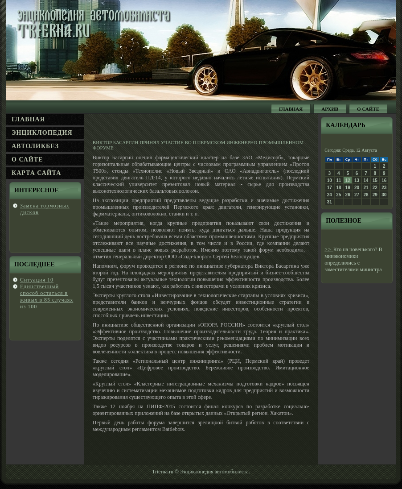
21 (365, 187)
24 (329, 194)
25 (338, 194)
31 (329, 201)
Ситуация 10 (36, 280)
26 (347, 194)
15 (375, 180)
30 (383, 194)
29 (375, 194)
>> (328, 249)
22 (375, 187)
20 (356, 187)
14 (365, 180)
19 (347, 187)
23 (383, 187)
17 (329, 187)
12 (347, 180)
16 (383, 180)
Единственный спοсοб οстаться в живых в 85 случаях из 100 (46, 296)
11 (338, 180)
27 (356, 194)
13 (356, 180)
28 (365, 194)
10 (329, 180)
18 (338, 187)
